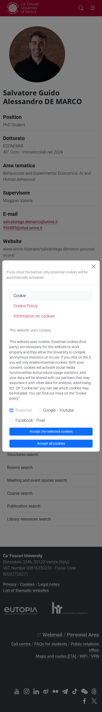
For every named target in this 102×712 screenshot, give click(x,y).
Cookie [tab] (19, 295)
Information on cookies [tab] (34, 316)
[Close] (94, 266)
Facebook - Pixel (30, 420)
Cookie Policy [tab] (25, 305)
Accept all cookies (51, 443)
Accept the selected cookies (51, 431)
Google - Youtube (58, 410)
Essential (24, 410)
